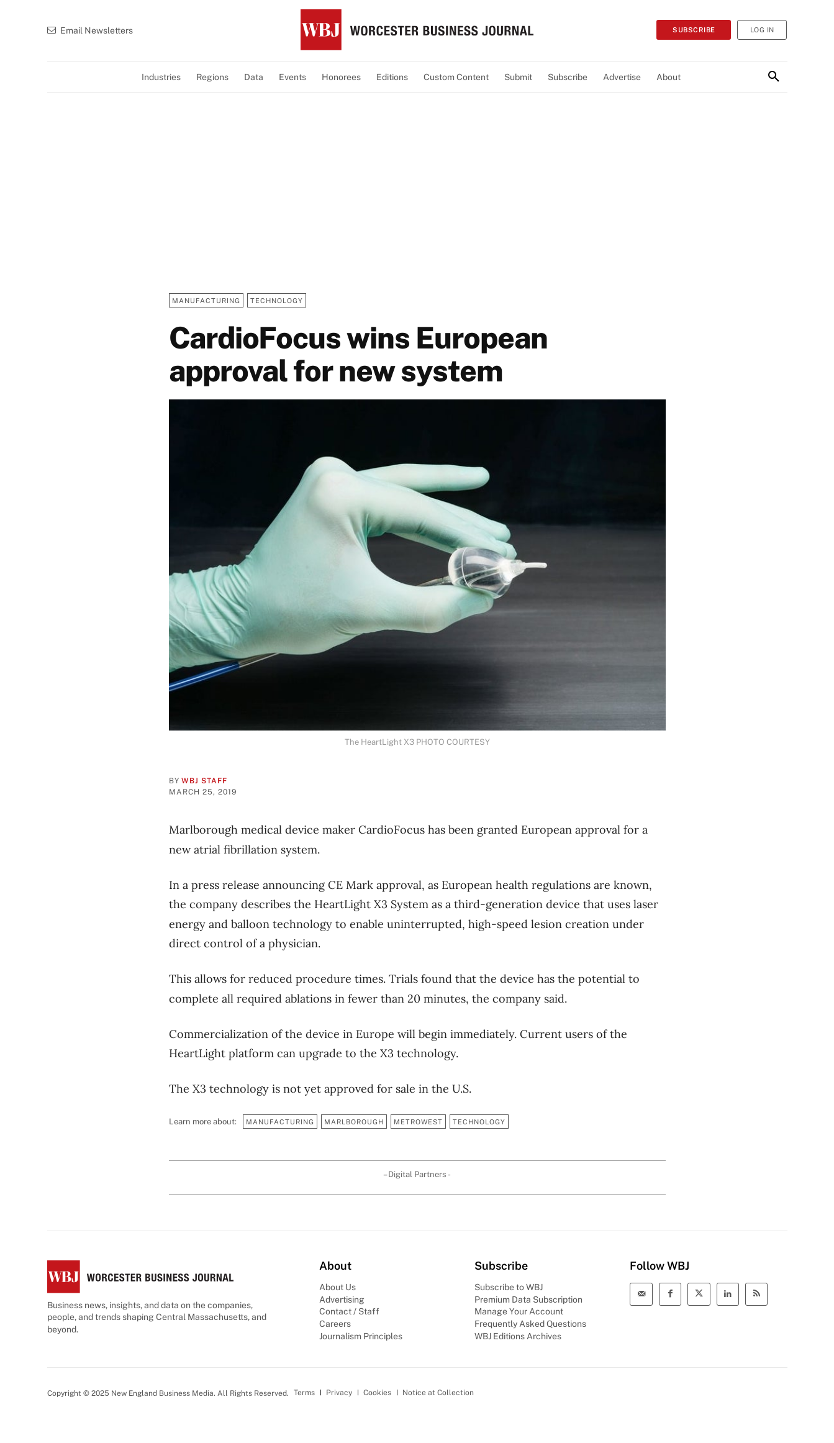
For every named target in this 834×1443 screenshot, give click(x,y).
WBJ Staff (204, 780)
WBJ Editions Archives (517, 1336)
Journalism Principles (360, 1336)
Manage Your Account (518, 1311)
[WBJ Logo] (417, 29)
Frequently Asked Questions (530, 1324)
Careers (335, 1324)
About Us (337, 1287)
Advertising (342, 1299)
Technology (276, 300)
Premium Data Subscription (528, 1299)
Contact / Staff (349, 1311)
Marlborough (354, 1121)
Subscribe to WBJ (508, 1287)
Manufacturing (206, 300)
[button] (773, 77)
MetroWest (418, 1121)
